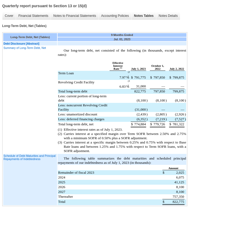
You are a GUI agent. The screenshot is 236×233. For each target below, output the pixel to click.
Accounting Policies (115, 16)
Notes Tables (144, 16)
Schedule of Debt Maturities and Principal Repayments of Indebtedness (29, 157)
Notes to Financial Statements (74, 16)
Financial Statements (33, 16)
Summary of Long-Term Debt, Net (24, 47)
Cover (9, 16)
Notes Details (168, 16)
